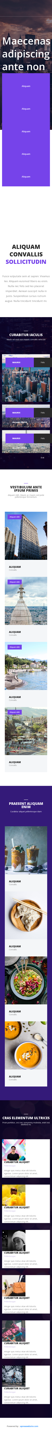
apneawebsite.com (29, 1426)
